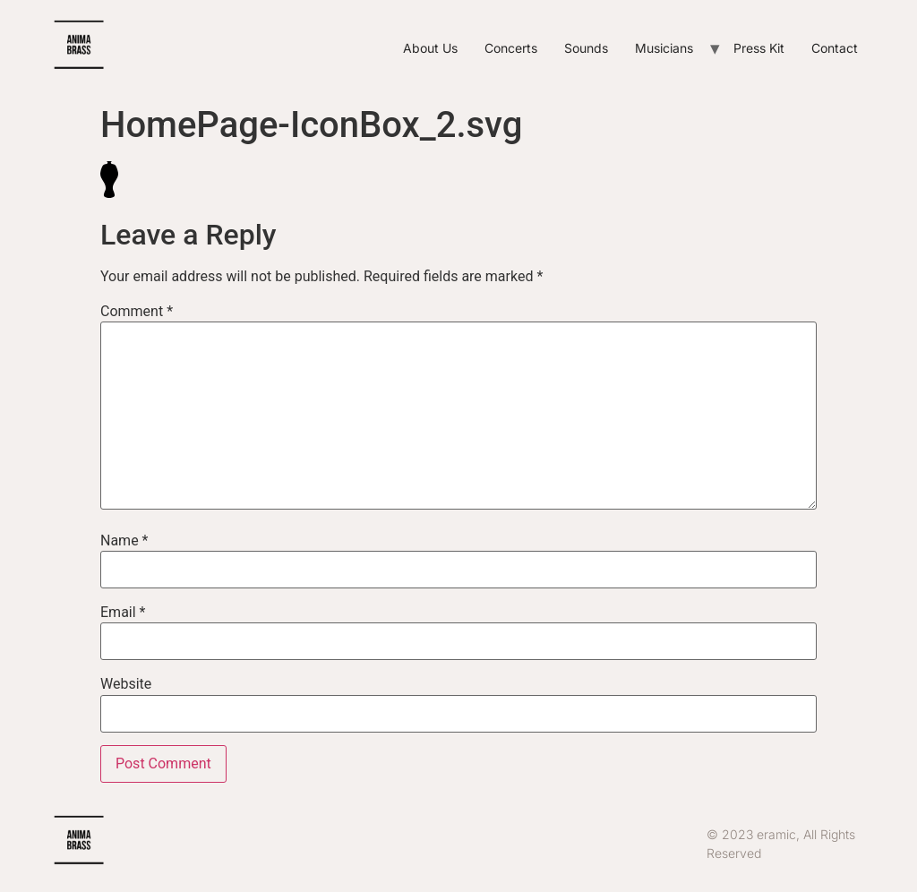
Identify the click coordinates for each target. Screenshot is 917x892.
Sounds (586, 48)
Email (122, 612)
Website (125, 684)
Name (124, 541)
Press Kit (758, 48)
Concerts (510, 48)
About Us (430, 48)
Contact (834, 48)
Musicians (664, 48)
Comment (136, 311)
